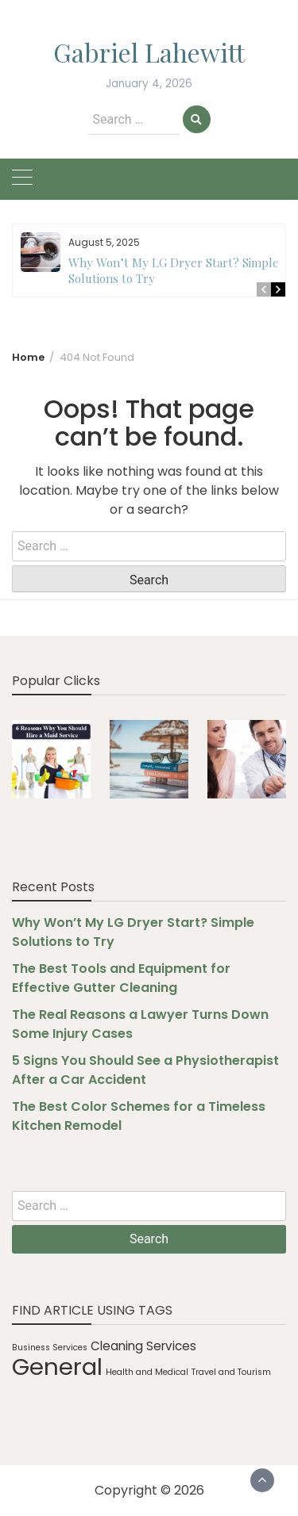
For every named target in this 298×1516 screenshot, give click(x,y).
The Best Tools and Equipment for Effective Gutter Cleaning (121, 978)
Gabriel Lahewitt (149, 52)
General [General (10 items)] (57, 1366)
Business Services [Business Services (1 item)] (49, 1347)
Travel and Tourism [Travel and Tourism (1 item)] (231, 1372)
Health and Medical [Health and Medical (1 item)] (147, 1372)
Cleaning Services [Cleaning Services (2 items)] (143, 1346)
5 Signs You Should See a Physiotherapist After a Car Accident (145, 1070)
